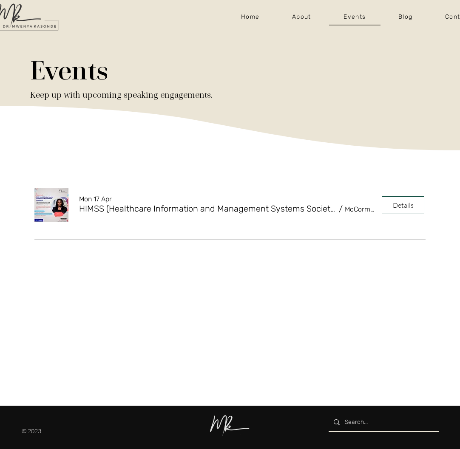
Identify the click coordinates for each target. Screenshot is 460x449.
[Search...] (383, 422)
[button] (208, 209)
